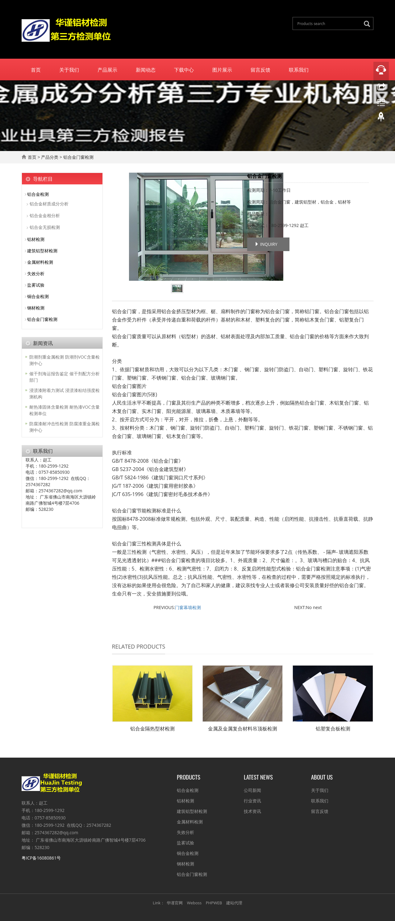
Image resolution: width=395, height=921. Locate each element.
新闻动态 (146, 69)
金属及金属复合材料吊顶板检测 (242, 728)
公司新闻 (252, 790)
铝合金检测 (38, 194)
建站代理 (234, 903)
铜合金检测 (38, 296)
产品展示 (107, 69)
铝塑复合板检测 (333, 728)
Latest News (258, 776)
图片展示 (222, 69)
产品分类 (49, 157)
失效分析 (35, 273)
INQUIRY (266, 244)
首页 (36, 69)
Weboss (194, 903)
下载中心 (184, 69)
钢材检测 (35, 308)
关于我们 (69, 69)
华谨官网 (175, 903)
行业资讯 (252, 801)
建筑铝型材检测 (42, 251)
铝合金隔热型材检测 (152, 728)
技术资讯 (252, 811)
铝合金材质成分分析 (49, 204)
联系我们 (299, 69)
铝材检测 (35, 239)
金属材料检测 (40, 262)
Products (188, 776)
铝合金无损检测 (45, 227)
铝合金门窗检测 (42, 319)
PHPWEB (214, 903)
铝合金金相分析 (45, 215)
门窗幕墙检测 (188, 607)
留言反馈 (260, 69)
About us (322, 776)
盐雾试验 (35, 285)
